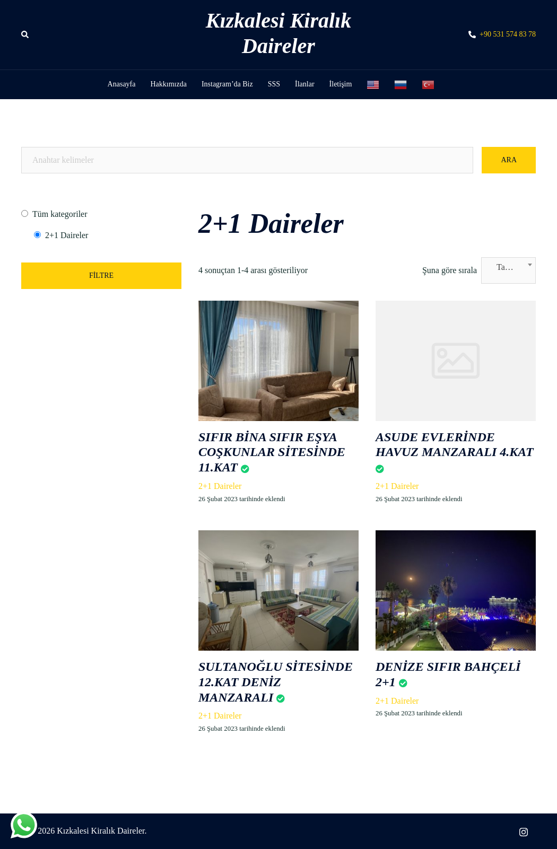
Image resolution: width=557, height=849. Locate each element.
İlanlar (305, 84)
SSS (274, 84)
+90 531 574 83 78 (502, 35)
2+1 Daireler (219, 486)
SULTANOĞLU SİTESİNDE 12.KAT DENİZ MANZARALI (275, 682)
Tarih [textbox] (506, 267)
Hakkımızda (168, 84)
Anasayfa (122, 84)
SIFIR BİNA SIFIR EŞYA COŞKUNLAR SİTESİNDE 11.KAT (271, 452)
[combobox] (508, 270)
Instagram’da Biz (227, 84)
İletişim (340, 84)
